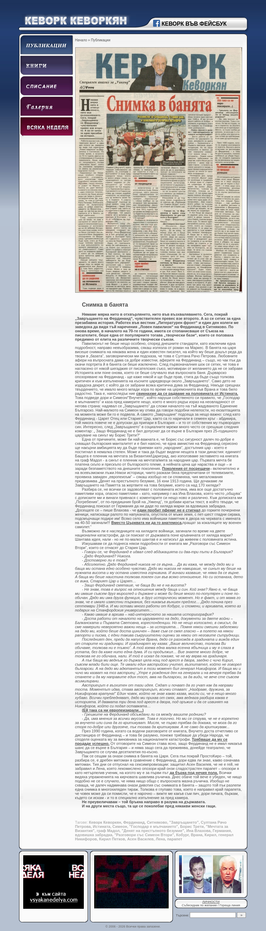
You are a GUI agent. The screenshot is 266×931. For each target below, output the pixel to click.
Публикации (100, 40)
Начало (81, 40)
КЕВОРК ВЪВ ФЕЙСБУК (194, 24)
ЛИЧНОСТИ (211, 902)
